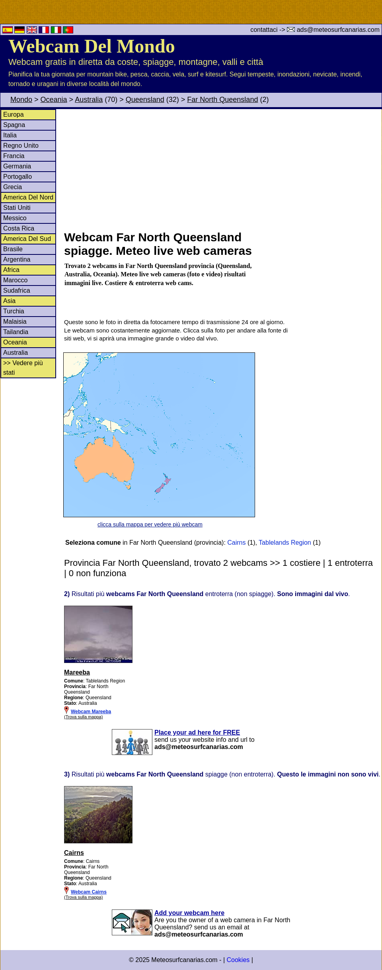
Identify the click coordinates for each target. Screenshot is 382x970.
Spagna (14, 124)
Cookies (237, 959)
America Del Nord (28, 197)
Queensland (145, 100)
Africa (11, 269)
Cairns (236, 542)
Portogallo (17, 176)
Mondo (21, 100)
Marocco (15, 280)
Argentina (17, 259)
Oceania (54, 100)
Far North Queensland (222, 100)
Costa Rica (18, 228)
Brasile (13, 249)
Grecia (12, 187)
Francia (13, 156)
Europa (13, 114)
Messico (15, 218)
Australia (89, 100)
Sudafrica (16, 290)
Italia (10, 135)
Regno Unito (21, 145)
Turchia (13, 311)
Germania (17, 166)
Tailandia (15, 332)
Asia (9, 300)
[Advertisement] (222, 169)
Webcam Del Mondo (91, 46)
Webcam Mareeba (91, 711)
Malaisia (15, 321)
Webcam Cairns (89, 892)
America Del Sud (27, 238)
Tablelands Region (285, 542)
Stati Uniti (16, 207)
